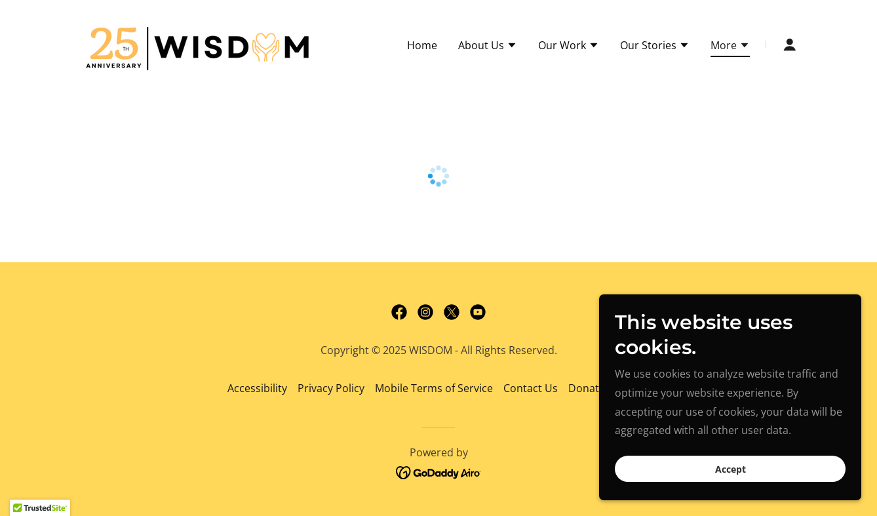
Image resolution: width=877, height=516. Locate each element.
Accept (730, 469)
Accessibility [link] (257, 388)
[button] (487, 46)
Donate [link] (586, 388)
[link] (199, 43)
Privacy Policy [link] (331, 388)
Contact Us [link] (530, 388)
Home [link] (422, 45)
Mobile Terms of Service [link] (434, 388)
